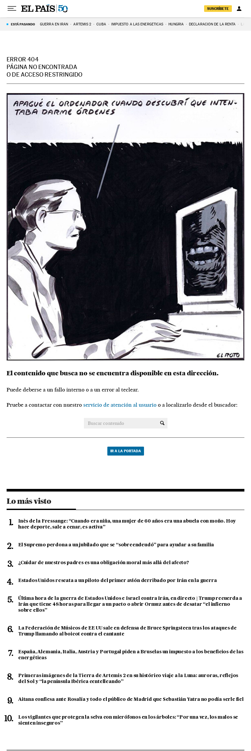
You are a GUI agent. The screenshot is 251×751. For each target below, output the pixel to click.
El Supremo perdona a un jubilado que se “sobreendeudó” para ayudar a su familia (116, 545)
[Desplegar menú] (12, 8)
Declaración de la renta (212, 24)
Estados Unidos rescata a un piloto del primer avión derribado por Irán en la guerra (117, 580)
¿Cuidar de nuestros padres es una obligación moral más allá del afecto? (103, 563)
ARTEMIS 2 (82, 24)
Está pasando (23, 24)
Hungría (176, 24)
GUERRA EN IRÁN (54, 24)
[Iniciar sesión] (239, 8)
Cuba (101, 24)
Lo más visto (29, 501)
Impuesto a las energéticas (137, 24)
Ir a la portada (125, 451)
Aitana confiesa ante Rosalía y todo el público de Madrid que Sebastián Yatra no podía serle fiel (131, 699)
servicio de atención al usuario (120, 405)
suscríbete (218, 8)
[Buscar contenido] (162, 423)
